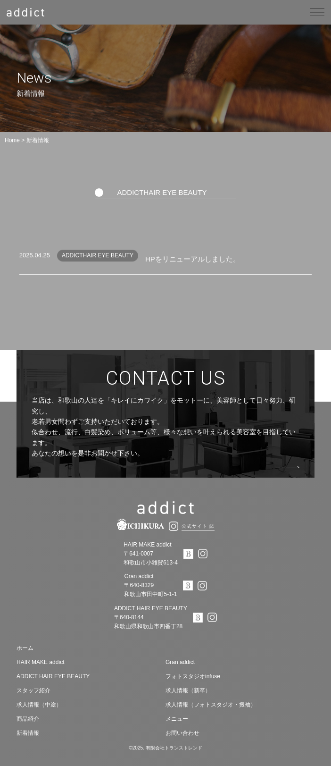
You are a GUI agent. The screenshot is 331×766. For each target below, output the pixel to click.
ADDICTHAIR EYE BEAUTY (162, 192)
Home (12, 140)
